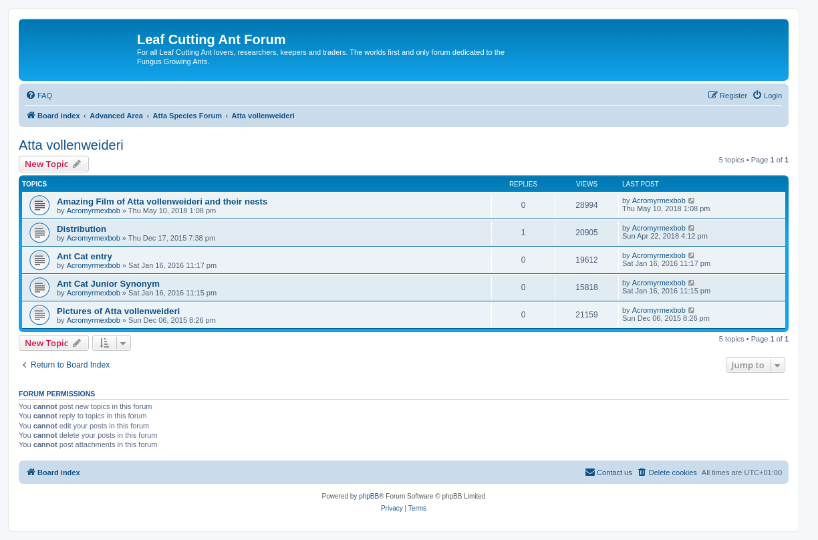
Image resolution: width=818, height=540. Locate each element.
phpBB (369, 496)
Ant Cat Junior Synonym (108, 284)
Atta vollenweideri (71, 145)
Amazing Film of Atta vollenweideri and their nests (162, 201)
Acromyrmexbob (93, 211)
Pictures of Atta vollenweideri (118, 311)
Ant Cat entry (84, 256)
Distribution (81, 229)
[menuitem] (38, 96)
